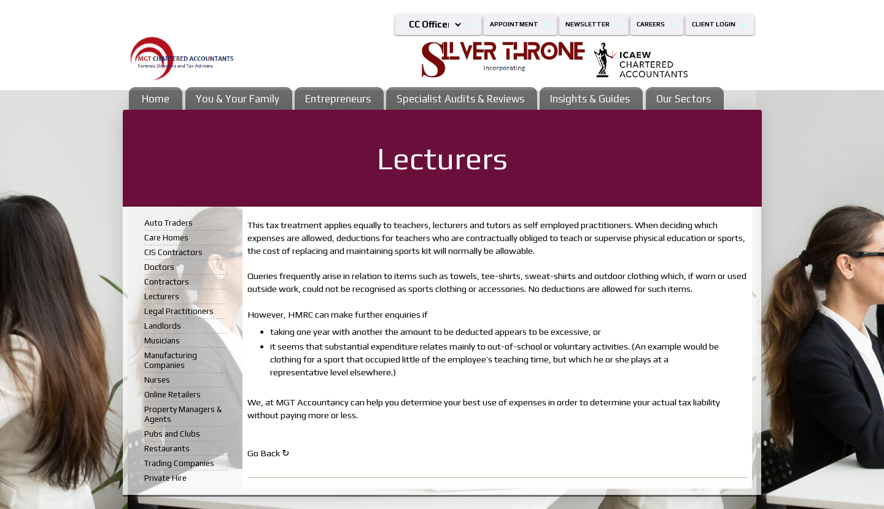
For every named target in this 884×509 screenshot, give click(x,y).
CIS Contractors (173, 252)
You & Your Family (237, 99)
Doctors (159, 267)
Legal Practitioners (179, 311)
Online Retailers (172, 394)
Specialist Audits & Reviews (460, 99)
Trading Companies (179, 463)
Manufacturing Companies (170, 360)
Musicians (162, 340)
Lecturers (161, 296)
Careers (651, 24)
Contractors (166, 281)
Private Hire (165, 478)
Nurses (157, 380)
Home (155, 99)
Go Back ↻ (268, 453)
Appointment (514, 24)
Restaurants (167, 448)
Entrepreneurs (338, 99)
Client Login (713, 24)
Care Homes (166, 237)
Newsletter (587, 24)
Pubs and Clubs (172, 433)
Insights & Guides (590, 99)
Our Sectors (683, 99)
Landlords (162, 326)
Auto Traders (168, 223)
